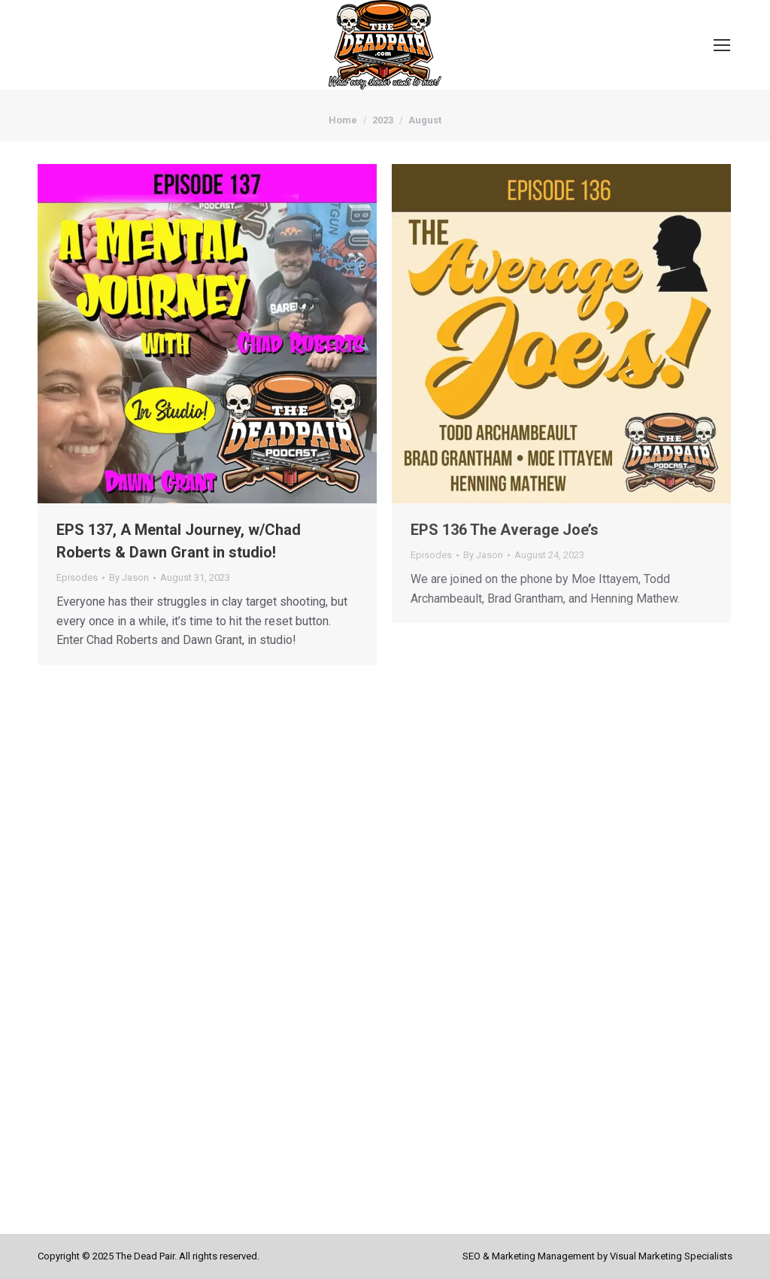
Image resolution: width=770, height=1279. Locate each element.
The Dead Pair (145, 1256)
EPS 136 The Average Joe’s (505, 530)
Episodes (77, 577)
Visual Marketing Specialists (671, 1256)
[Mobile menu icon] (721, 45)
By (129, 577)
